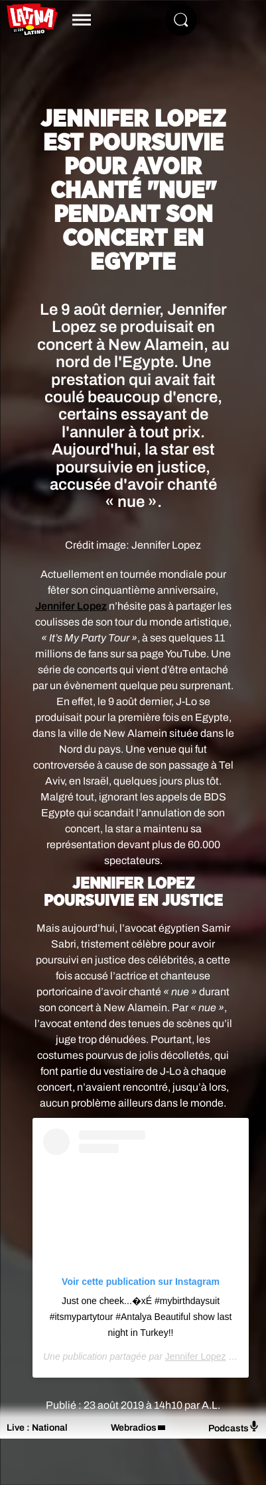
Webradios (134, 1428)
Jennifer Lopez (71, 606)
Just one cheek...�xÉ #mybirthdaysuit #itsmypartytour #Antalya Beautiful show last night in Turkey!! (141, 1316)
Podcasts (233, 1427)
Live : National (37, 1428)
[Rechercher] (181, 20)
